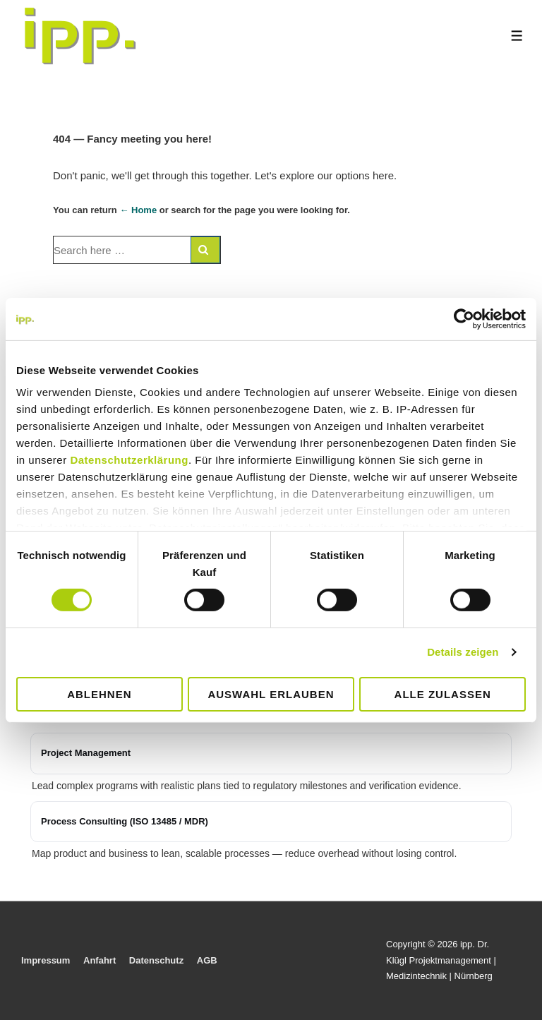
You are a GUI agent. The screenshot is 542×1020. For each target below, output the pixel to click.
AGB (207, 960)
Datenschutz (156, 960)
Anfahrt (99, 960)
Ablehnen (99, 694)
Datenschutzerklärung (129, 460)
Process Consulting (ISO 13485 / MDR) (124, 821)
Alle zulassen (443, 694)
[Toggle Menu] (517, 36)
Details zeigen (462, 652)
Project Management (86, 753)
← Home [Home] (138, 210)
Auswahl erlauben (270, 694)
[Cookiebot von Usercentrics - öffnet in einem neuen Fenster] (464, 318)
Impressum (45, 960)
